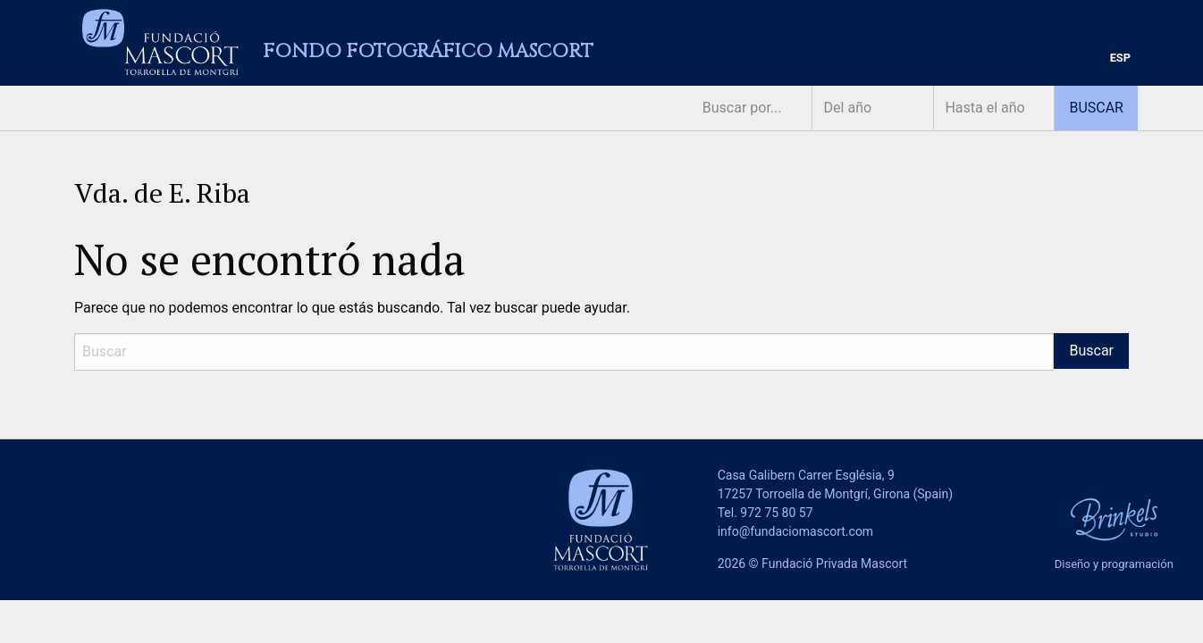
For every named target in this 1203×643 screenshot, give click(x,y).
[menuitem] (1120, 58)
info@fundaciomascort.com (795, 531)
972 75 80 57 (776, 512)
